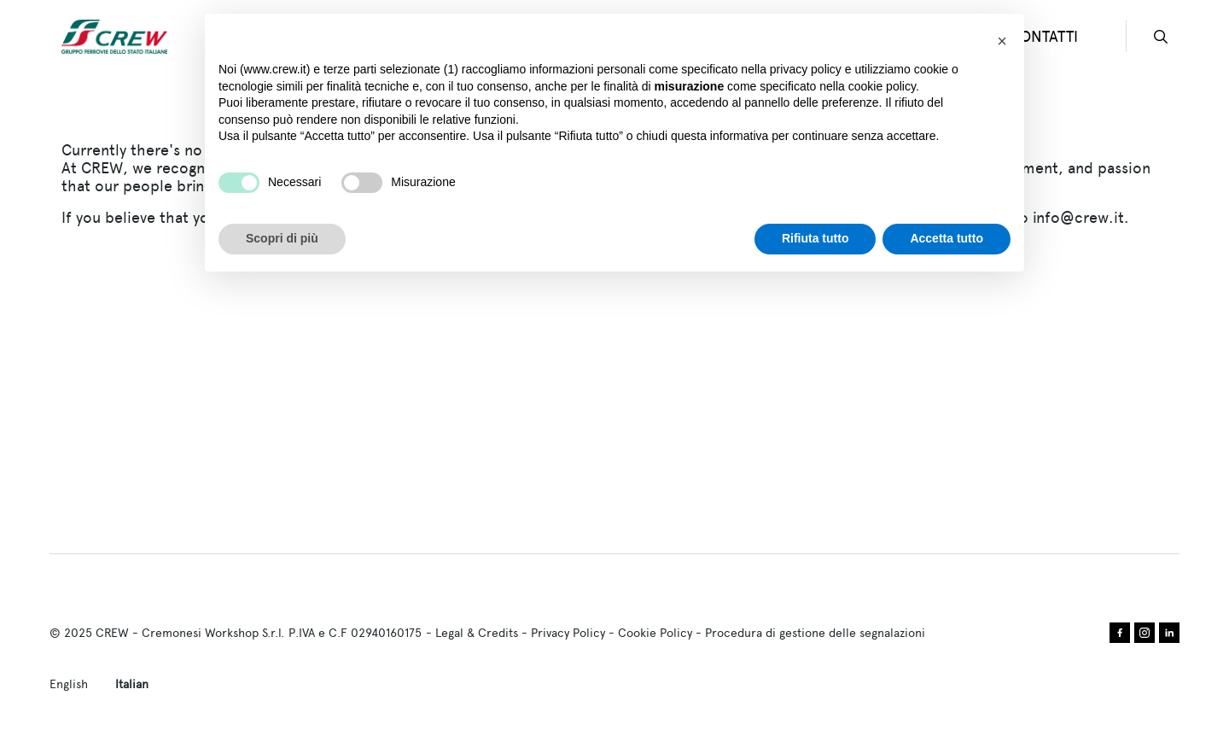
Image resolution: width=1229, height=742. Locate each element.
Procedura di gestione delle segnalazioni (815, 633)
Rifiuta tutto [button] (815, 238)
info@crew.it (1078, 217)
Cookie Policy (655, 633)
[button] (1002, 41)
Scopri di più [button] (282, 238)
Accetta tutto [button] (946, 238)
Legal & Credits (476, 633)
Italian (132, 684)
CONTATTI (1044, 36)
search (1161, 37)
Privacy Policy (568, 633)
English (69, 684)
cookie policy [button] (882, 86)
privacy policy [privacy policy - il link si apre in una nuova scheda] (806, 69)
